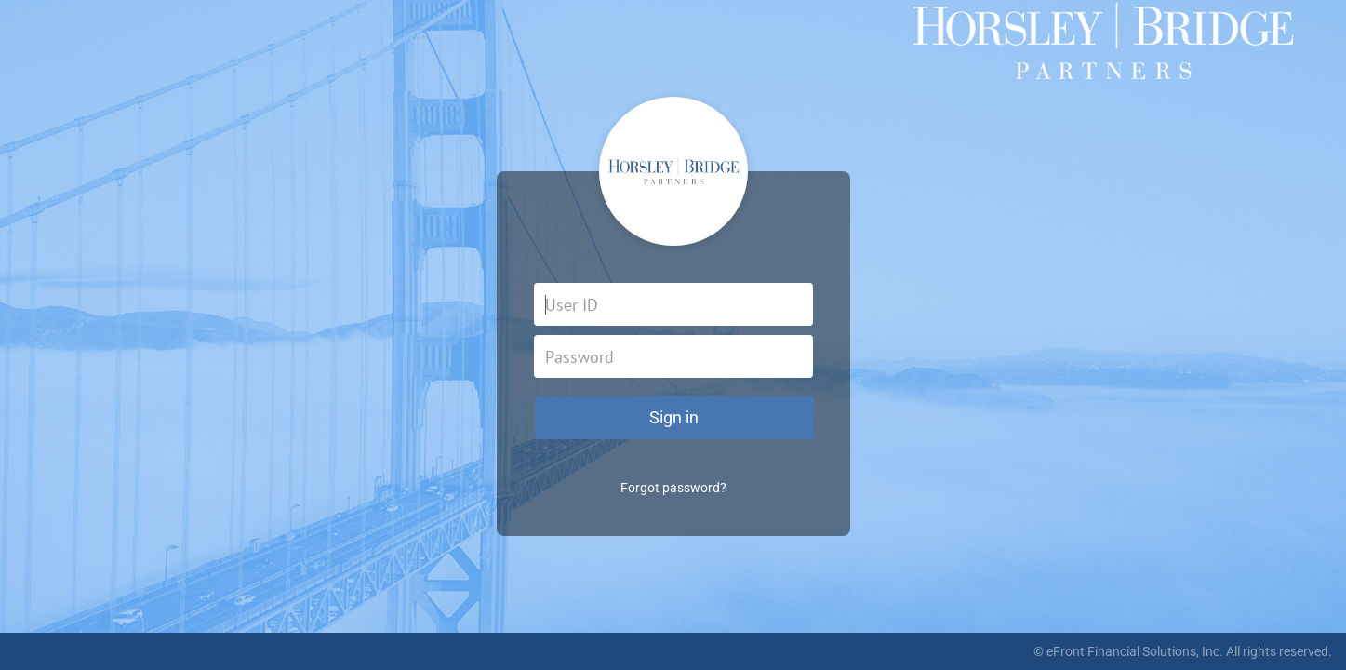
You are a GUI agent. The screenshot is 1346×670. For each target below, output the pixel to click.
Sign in (674, 417)
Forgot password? (673, 487)
